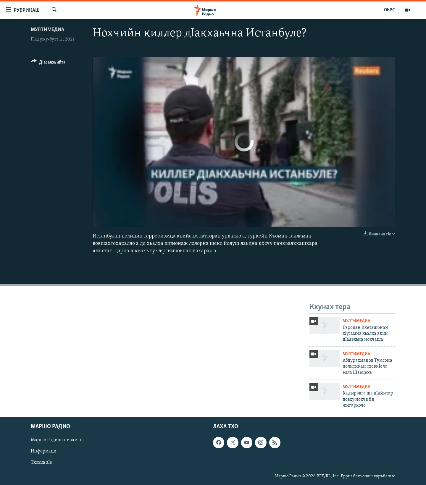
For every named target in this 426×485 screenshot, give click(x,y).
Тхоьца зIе (41, 462)
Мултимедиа (47, 30)
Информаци (44, 451)
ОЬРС (389, 10)
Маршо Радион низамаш (57, 440)
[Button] (48, 63)
